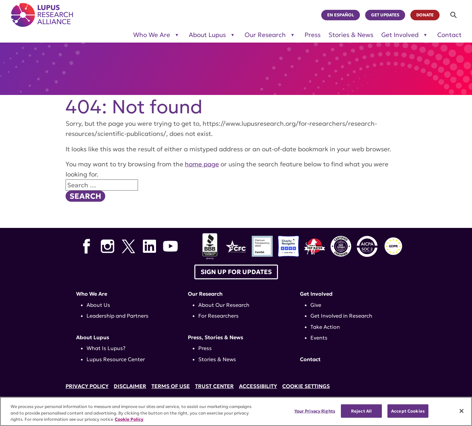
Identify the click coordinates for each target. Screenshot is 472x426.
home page (202, 164)
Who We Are (91, 293)
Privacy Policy (87, 386)
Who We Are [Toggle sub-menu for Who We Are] (151, 34)
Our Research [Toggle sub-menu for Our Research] (265, 34)
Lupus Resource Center (116, 359)
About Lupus (92, 337)
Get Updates (385, 15)
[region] (236, 411)
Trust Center (214, 386)
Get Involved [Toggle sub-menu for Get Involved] (400, 34)
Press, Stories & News (215, 337)
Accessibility (258, 386)
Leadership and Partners (117, 315)
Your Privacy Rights (314, 411)
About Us (98, 305)
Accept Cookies (408, 411)
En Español (340, 15)
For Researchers (218, 315)
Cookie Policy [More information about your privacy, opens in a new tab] (129, 419)
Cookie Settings (306, 386)
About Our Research (223, 305)
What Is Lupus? (106, 348)
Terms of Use (170, 386)
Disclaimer (130, 386)
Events (318, 337)
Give (315, 305)
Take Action (325, 327)
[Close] (461, 411)
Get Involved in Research (341, 315)
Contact (449, 34)
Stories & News (350, 34)
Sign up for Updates (236, 272)
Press (313, 34)
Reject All (361, 411)
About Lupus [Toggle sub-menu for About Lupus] (207, 34)
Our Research (205, 293)
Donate (425, 15)
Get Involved (316, 293)
